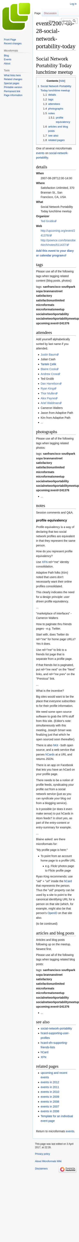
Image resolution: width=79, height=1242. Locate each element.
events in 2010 (50, 1091)
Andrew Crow (49, 374)
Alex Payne (48, 398)
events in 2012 (50, 1082)
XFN (45, 562)
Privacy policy (42, 1153)
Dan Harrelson (50, 383)
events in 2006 (50, 1111)
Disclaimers (41, 1168)
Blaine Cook (48, 369)
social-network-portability (56, 1028)
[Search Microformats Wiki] (69, 21)
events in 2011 (50, 1087)
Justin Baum (48, 354)
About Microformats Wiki (48, 1161)
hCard (68, 881)
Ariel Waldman (50, 403)
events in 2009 (50, 1096)
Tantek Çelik (48, 364)
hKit (55, 745)
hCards (50, 754)
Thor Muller (48, 393)
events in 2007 (50, 1106)
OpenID (52, 913)
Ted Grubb (47, 221)
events (40, 153)
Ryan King (47, 388)
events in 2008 (50, 1101)
